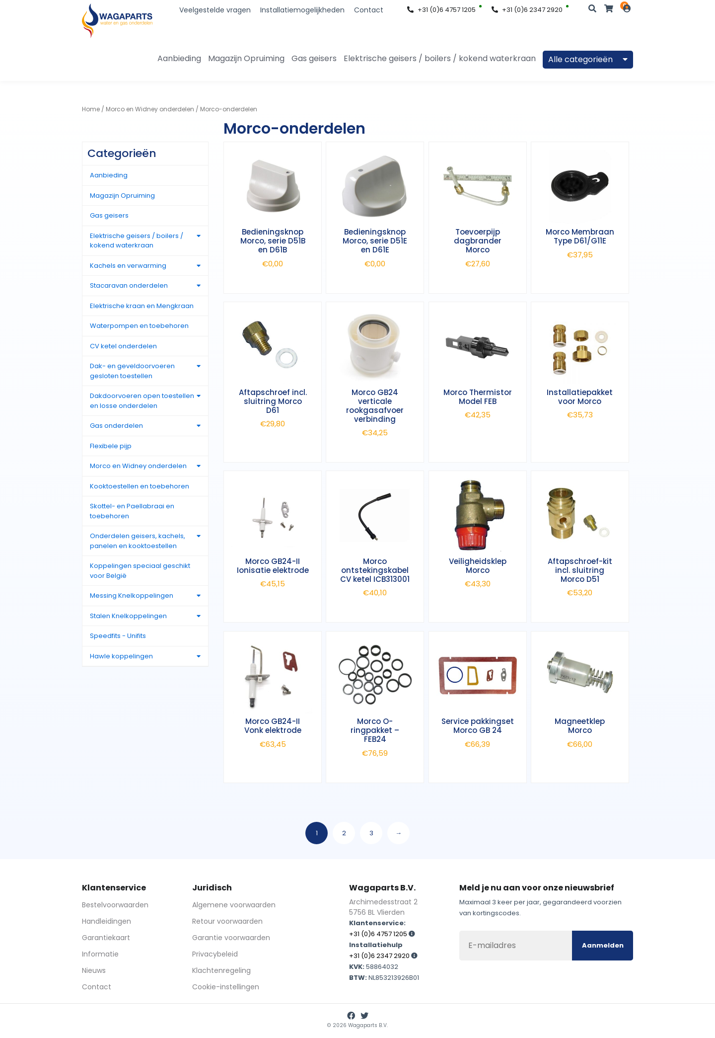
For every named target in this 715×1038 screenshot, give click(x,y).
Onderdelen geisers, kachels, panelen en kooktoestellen (137, 541)
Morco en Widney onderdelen (150, 109)
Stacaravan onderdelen (129, 285)
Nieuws (94, 970)
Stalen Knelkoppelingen (128, 616)
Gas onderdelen (116, 425)
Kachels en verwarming (128, 265)
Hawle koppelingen (121, 656)
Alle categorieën (588, 59)
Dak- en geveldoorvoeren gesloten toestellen (132, 371)
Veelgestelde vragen (215, 10)
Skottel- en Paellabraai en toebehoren (132, 511)
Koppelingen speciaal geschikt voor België (140, 570)
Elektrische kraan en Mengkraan (142, 306)
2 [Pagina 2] (344, 833)
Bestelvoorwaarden (115, 905)
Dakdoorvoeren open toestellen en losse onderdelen (142, 400)
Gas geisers (314, 58)
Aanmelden (603, 945)
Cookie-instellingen (225, 987)
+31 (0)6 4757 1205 (441, 9)
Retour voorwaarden (227, 921)
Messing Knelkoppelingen (131, 595)
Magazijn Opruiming (246, 58)
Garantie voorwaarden (231, 938)
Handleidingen (106, 921)
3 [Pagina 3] (371, 833)
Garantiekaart (106, 938)
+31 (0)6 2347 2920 (527, 9)
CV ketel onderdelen (123, 346)
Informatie (100, 954)
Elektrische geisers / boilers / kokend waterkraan (440, 58)
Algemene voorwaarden (234, 905)
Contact (368, 10)
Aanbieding (179, 58)
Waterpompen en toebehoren (139, 325)
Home (91, 109)
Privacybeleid (215, 954)
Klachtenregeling (221, 970)
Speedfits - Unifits (118, 635)
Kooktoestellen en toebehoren (139, 486)
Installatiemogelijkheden (302, 10)
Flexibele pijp (111, 446)
